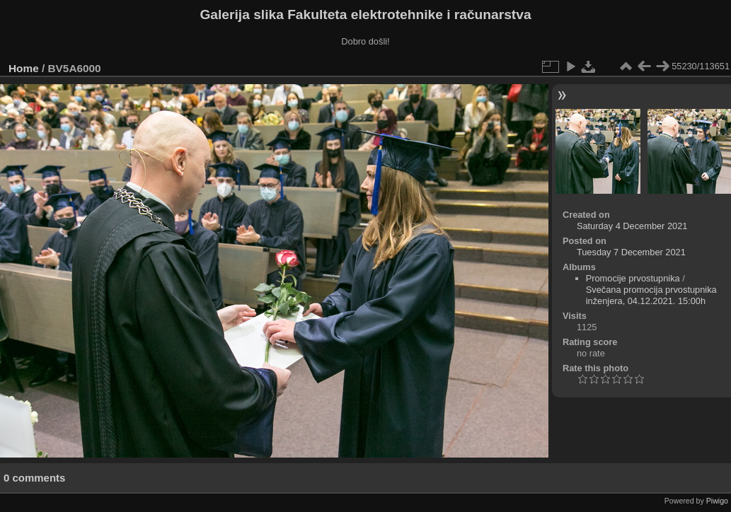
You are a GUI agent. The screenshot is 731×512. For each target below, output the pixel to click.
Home (23, 68)
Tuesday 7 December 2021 (631, 252)
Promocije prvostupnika (633, 278)
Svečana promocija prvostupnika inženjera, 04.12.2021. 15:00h (651, 295)
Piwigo (717, 500)
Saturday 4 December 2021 (632, 226)
